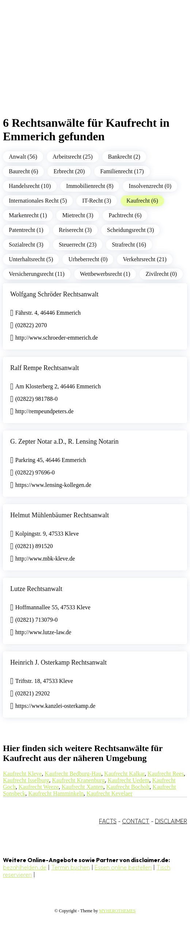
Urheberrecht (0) (87, 259)
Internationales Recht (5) (38, 200)
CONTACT (135, 821)
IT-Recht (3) (96, 200)
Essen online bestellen (123, 867)
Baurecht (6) (23, 171)
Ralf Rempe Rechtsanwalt (44, 368)
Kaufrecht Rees (166, 773)
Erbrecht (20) (69, 171)
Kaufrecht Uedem (128, 780)
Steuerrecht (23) (78, 244)
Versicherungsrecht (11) (37, 274)
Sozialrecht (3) (26, 244)
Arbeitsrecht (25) (73, 157)
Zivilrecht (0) (161, 274)
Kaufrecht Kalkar (124, 773)
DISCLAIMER (171, 821)
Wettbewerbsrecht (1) (105, 274)
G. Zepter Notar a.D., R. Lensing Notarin (64, 441)
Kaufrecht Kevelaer (110, 793)
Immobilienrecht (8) (89, 186)
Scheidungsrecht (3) (130, 230)
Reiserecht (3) (75, 230)
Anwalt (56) (23, 157)
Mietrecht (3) (77, 215)
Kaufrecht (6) (142, 200)
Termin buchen (70, 867)
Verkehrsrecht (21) (145, 259)
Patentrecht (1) (26, 230)
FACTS (108, 821)
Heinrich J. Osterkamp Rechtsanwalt (58, 662)
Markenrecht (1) (28, 215)
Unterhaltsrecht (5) (31, 259)
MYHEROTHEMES (117, 910)
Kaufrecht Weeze (39, 787)
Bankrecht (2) (124, 157)
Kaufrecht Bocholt (128, 787)
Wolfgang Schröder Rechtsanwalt (54, 294)
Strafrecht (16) (129, 244)
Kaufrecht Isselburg (26, 780)
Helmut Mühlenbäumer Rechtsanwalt (59, 515)
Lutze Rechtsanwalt (36, 588)
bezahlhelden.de (24, 867)
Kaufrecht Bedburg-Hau (73, 773)
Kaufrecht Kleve (22, 773)
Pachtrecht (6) (125, 215)
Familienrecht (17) (122, 171)
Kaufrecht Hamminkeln (56, 793)
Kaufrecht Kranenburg (78, 780)
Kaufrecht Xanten (82, 787)
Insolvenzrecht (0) (150, 186)
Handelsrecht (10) (30, 186)
